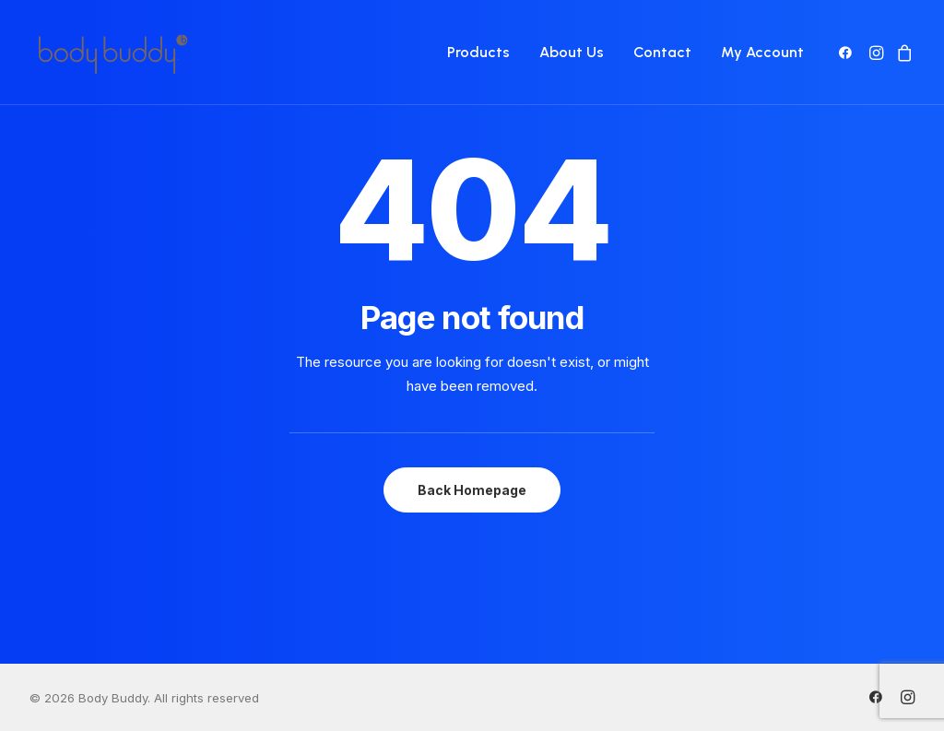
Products (478, 52)
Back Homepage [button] (472, 490)
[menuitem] (478, 52)
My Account (762, 52)
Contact (662, 52)
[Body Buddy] (112, 52)
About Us (571, 52)
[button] (848, 52)
